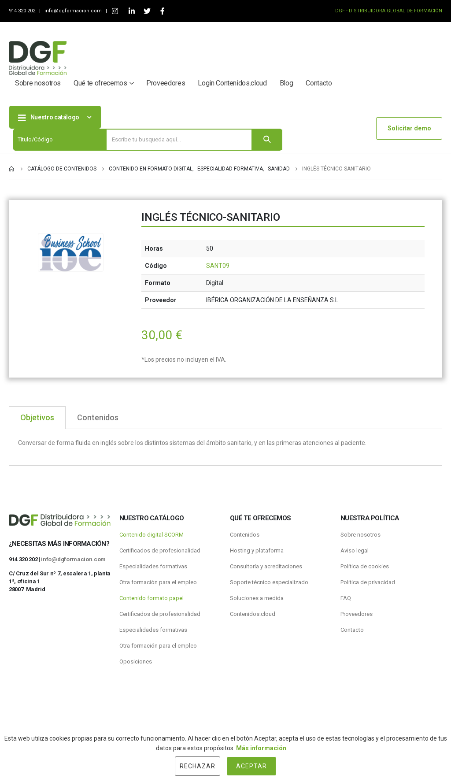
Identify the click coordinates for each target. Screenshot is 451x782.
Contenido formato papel (151, 598)
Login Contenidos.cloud (232, 83)
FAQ (345, 598)
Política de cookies (364, 566)
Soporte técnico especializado (269, 582)
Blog (286, 83)
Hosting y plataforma (257, 550)
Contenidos (244, 534)
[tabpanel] (225, 447)
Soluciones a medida (257, 598)
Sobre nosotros (38, 83)
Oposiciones (135, 661)
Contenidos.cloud (252, 614)
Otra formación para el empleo (158, 582)
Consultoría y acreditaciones (266, 566)
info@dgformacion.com (73, 11)
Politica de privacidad (367, 582)
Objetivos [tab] (37, 417)
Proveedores (165, 83)
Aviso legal (354, 550)
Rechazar (197, 766)
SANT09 (217, 265)
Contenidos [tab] (97, 417)
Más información (261, 748)
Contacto (319, 83)
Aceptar (251, 766)
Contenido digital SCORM (151, 534)
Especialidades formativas (153, 566)
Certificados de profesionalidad (159, 550)
